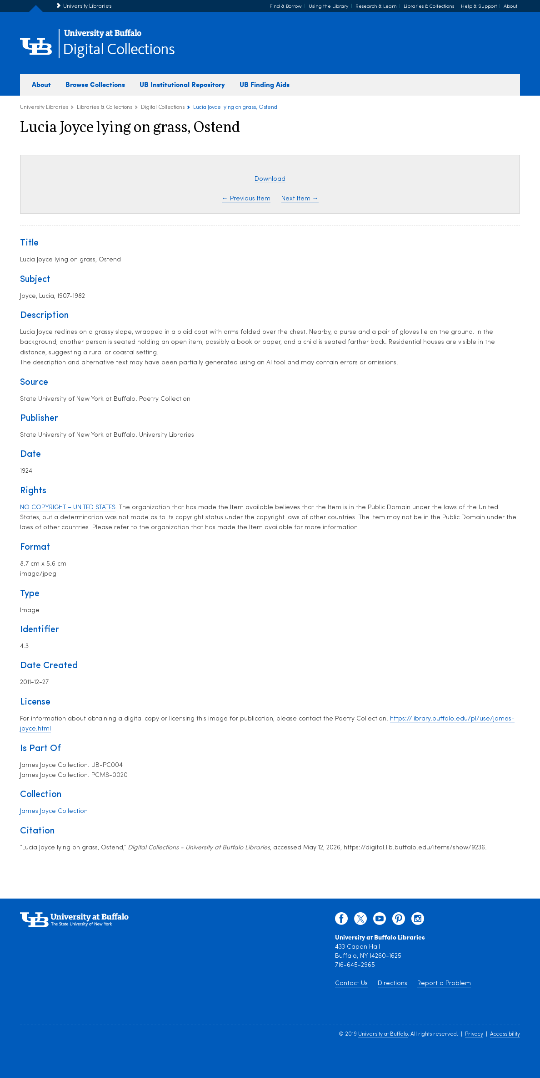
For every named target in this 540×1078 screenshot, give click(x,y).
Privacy (474, 1034)
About (510, 6)
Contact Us (351, 983)
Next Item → (300, 198)
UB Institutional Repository (182, 84)
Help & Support (479, 6)
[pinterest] (398, 921)
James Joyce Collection (54, 811)
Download (270, 179)
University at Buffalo (383, 1034)
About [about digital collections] (41, 84)
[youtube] (379, 921)
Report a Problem (444, 983)
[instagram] (417, 921)
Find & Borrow (286, 6)
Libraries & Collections (429, 6)
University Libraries (87, 6)
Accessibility (505, 1034)
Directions (392, 983)
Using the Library (329, 6)
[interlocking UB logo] (102, 36)
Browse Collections (95, 84)
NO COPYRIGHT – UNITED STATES (67, 507)
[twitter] (360, 921)
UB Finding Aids (265, 84)
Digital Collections (119, 50)
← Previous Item (246, 198)
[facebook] (341, 921)
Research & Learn (376, 6)
